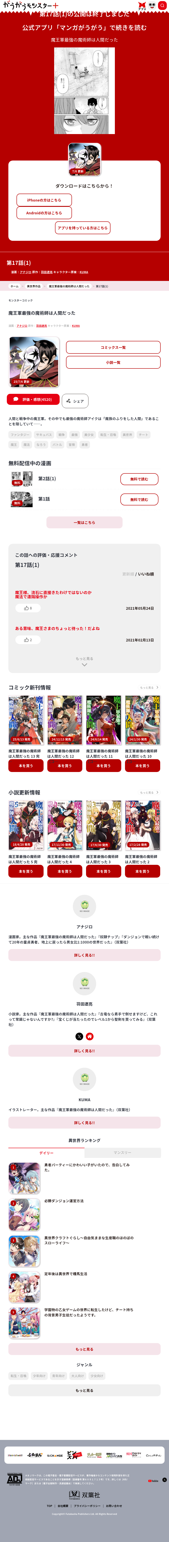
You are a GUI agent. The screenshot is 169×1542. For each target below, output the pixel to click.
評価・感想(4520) (37, 399)
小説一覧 (113, 362)
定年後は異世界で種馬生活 (65, 1272)
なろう (41, 445)
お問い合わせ (114, 1506)
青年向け (58, 1373)
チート (143, 435)
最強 (75, 435)
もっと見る (84, 658)
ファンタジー (20, 435)
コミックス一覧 (113, 347)
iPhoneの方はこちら (44, 200)
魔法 (27, 445)
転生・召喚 (108, 435)
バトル (57, 445)
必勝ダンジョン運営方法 (63, 1200)
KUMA (84, 272)
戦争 (62, 435)
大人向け (78, 1373)
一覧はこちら (84, 522)
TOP (49, 1506)
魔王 (14, 445)
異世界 (127, 435)
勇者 (85, 445)
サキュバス (44, 435)
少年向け (39, 1373)
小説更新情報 (24, 792)
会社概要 (63, 1506)
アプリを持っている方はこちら (83, 227)
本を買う (26, 765)
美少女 (89, 435)
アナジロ (25, 272)
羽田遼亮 (47, 272)
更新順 (128, 574)
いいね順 (146, 574)
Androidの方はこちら (44, 212)
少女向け (97, 1373)
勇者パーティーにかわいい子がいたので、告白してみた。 (87, 1167)
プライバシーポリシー (87, 1506)
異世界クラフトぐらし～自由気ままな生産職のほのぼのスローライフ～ (89, 1239)
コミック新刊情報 (29, 687)
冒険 (72, 445)
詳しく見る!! (84, 955)
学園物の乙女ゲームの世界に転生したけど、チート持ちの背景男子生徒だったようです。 (88, 1310)
